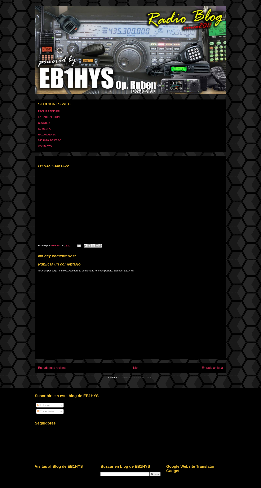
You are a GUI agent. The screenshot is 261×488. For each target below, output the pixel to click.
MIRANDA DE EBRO (49, 140)
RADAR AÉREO (47, 134)
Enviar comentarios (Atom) (138, 377)
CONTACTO (45, 146)
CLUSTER (44, 122)
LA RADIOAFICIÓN (49, 117)
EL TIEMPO (44, 128)
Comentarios (45, 411)
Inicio (134, 367)
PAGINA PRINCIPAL (49, 111)
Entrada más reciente (52, 367)
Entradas (43, 405)
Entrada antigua (212, 367)
